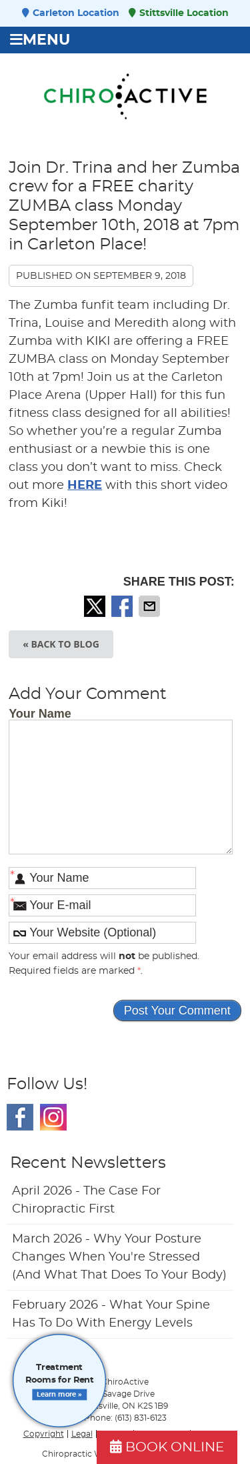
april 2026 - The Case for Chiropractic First (86, 1200)
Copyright (43, 1434)
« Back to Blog (61, 644)
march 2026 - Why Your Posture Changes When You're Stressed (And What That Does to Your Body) (119, 1257)
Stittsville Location (179, 13)
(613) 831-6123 (141, 1418)
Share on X (96, 606)
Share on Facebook (123, 606)
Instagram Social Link (53, 1117)
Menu (40, 40)
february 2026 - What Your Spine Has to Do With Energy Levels (111, 1314)
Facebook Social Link (20, 1117)
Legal (82, 1434)
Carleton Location (70, 13)
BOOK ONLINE (167, 1447)
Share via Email (151, 606)
